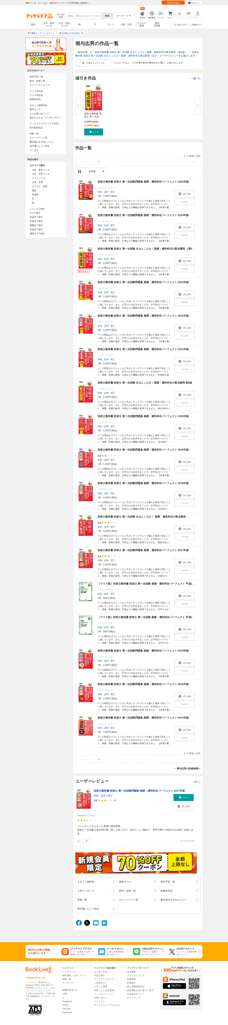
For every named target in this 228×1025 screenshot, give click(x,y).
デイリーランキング (40, 85)
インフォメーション (104, 994)
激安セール (35, 109)
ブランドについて (136, 975)
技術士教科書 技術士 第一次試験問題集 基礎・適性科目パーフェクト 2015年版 (143, 684)
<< (81, 161)
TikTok (65, 1005)
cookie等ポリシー (135, 994)
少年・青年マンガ (48, 24)
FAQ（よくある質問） (105, 990)
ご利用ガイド (196, 25)
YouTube (66, 1009)
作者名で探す (36, 221)
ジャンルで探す (37, 209)
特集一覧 (34, 133)
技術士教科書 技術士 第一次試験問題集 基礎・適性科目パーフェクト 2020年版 (143, 416)
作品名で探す (36, 217)
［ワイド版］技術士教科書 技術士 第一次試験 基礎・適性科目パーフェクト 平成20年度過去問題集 (155, 583)
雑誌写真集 (157, 24)
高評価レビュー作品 (40, 146)
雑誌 (34, 190)
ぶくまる (34, 150)
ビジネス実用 (141, 24)
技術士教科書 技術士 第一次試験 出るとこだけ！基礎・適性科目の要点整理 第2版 (145, 382)
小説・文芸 (126, 24)
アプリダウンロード (104, 979)
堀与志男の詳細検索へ (189, 768)
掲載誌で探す (36, 225)
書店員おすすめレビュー (42, 142)
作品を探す (99, 975)
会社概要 (131, 972)
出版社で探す (36, 229)
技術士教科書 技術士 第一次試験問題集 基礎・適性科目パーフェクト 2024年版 (143, 215)
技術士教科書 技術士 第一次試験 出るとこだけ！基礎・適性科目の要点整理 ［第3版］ (140, 52)
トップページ (69, 972)
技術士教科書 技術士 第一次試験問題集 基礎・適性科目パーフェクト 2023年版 (143, 282)
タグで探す (35, 213)
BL (79, 24)
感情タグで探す (37, 233)
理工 (113, 192)
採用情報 (131, 979)
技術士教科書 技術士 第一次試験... (93, 116)
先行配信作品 (36, 127)
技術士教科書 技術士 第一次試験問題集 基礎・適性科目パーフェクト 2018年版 (143, 483)
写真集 (35, 194)
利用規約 (131, 983)
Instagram (67, 1001)
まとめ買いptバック (39, 113)
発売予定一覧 (36, 76)
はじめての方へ (181, 25)
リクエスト (99, 1001)
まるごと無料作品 (38, 105)
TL (95, 24)
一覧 (195, 78)
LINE (64, 994)
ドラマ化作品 (36, 95)
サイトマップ (133, 997)
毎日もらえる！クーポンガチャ (45, 117)
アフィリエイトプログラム (107, 1005)
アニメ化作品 (36, 91)
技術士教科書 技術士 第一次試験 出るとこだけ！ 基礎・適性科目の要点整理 (142, 516)
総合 (33, 24)
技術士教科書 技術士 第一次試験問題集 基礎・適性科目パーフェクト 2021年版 (143, 349)
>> (194, 161)
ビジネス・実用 (39, 186)
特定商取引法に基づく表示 (140, 990)
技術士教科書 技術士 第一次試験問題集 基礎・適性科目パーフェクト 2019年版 (143, 449)
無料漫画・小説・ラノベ (74, 975)
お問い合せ (99, 997)
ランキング (67, 983)
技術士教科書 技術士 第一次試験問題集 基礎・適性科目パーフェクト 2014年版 (143, 717)
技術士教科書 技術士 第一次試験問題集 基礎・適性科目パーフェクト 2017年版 (143, 550)
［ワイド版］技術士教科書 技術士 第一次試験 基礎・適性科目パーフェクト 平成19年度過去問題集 (155, 617)
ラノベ (110, 24)
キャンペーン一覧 (38, 137)
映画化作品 (35, 99)
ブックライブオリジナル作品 (44, 123)
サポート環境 (100, 986)
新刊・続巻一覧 (37, 81)
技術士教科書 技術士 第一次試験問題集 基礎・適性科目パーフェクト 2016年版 (143, 650)
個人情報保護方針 (136, 986)
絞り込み (61, 15)
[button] (93, 131)
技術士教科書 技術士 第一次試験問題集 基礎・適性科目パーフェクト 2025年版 (143, 181)
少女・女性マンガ (64, 24)
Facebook (67, 1012)
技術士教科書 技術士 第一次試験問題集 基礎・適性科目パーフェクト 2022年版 (143, 315)
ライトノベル (38, 178)
